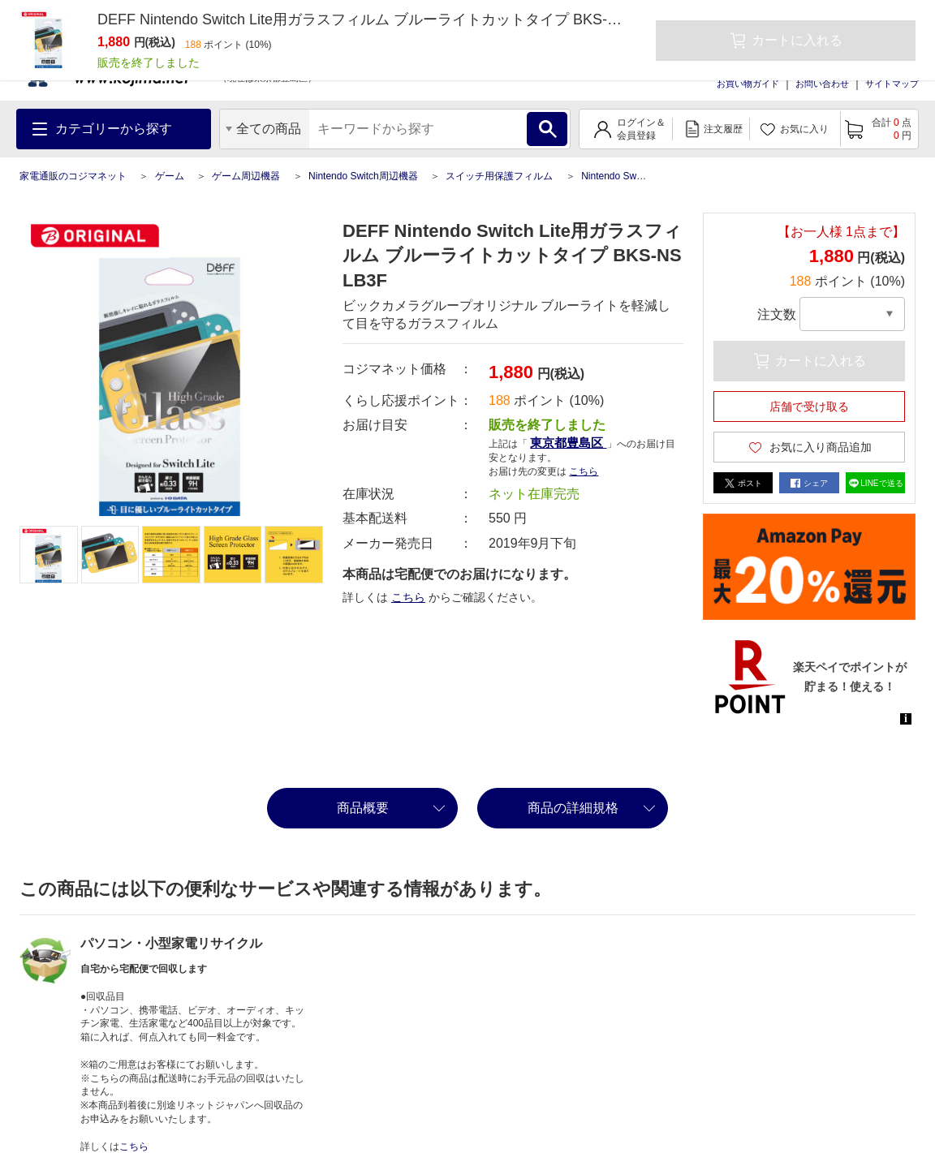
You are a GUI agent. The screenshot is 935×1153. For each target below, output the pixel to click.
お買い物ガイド (748, 83)
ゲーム (169, 176)
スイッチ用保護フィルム (499, 176)
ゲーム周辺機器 (246, 176)
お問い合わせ (822, 83)
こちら (583, 471)
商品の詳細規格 (573, 808)
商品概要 (363, 808)
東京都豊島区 (568, 443)
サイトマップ (892, 83)
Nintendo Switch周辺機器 (363, 176)
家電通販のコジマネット (73, 176)
